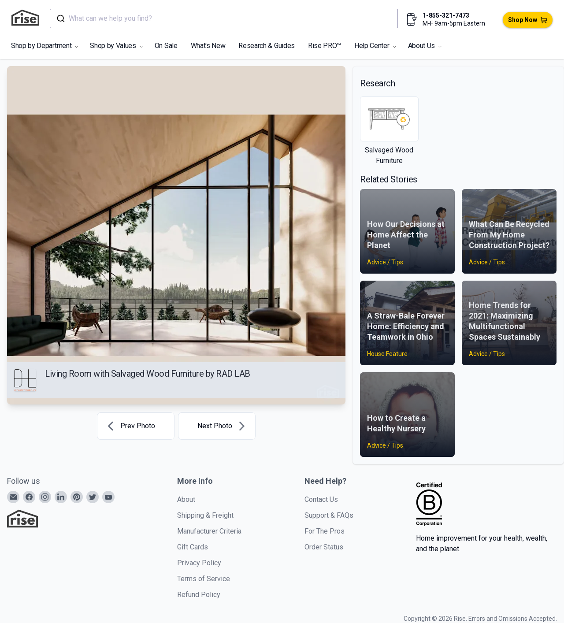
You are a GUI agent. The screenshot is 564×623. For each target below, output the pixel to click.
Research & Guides (266, 45)
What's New (208, 45)
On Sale (166, 45)
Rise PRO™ (324, 45)
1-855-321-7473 (446, 15)
